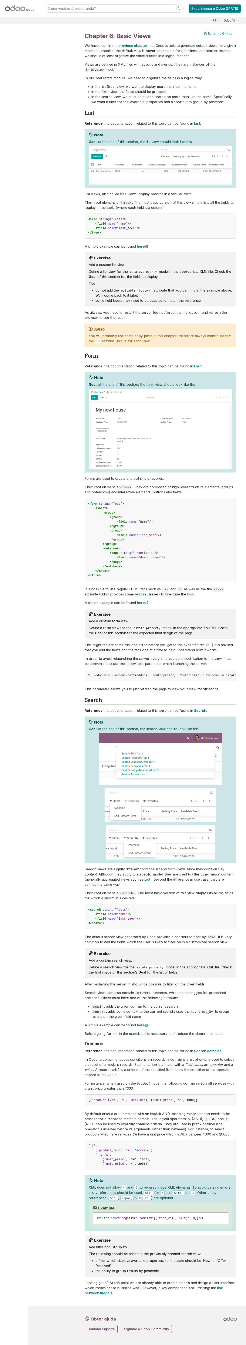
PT (214, 20)
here (141, 246)
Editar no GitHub (218, 33)
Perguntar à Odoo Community (145, 1329)
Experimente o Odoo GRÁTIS (214, 8)
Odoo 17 (229, 20)
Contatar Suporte (101, 1329)
